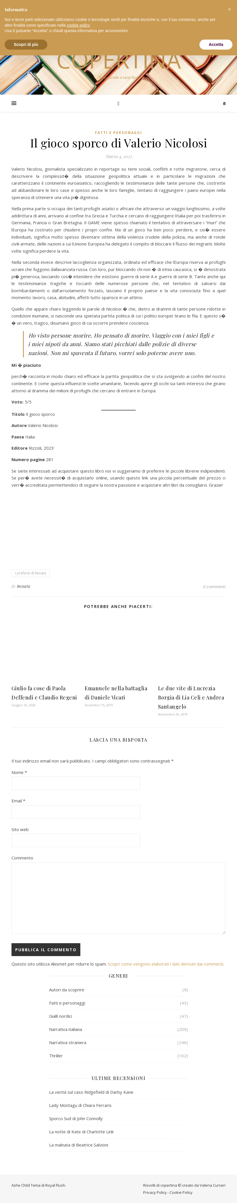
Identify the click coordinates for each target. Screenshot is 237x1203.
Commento (22, 858)
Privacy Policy (155, 1192)
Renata (23, 586)
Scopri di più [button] (26, 44)
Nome (19, 772)
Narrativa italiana (65, 1029)
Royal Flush (55, 1185)
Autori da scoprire (66, 990)
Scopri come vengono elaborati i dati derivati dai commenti (165, 964)
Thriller (56, 1055)
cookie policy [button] (78, 25)
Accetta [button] (216, 44)
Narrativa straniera (67, 1042)
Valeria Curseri (213, 1185)
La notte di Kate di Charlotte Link (81, 1131)
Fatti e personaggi (118, 132)
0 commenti (214, 586)
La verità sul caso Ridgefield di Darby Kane (91, 1092)
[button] (229, 9)
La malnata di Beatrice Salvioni (78, 1145)
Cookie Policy (181, 1192)
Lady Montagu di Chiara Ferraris (80, 1105)
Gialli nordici (60, 1016)
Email (18, 801)
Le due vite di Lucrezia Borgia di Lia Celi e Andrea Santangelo (191, 697)
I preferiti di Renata (30, 573)
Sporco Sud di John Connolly (76, 1118)
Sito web (20, 829)
